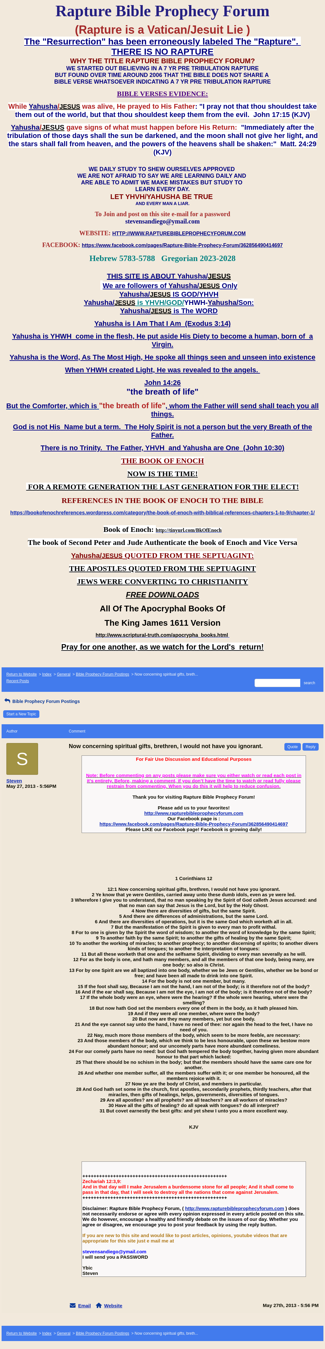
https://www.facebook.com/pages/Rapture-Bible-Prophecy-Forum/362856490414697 (193, 824)
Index (46, 674)
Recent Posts (17, 681)
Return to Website (21, 674)
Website (113, 1305)
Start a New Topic (21, 714)
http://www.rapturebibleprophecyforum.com (193, 813)
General (63, 674)
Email (84, 1305)
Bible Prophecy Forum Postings (102, 674)
